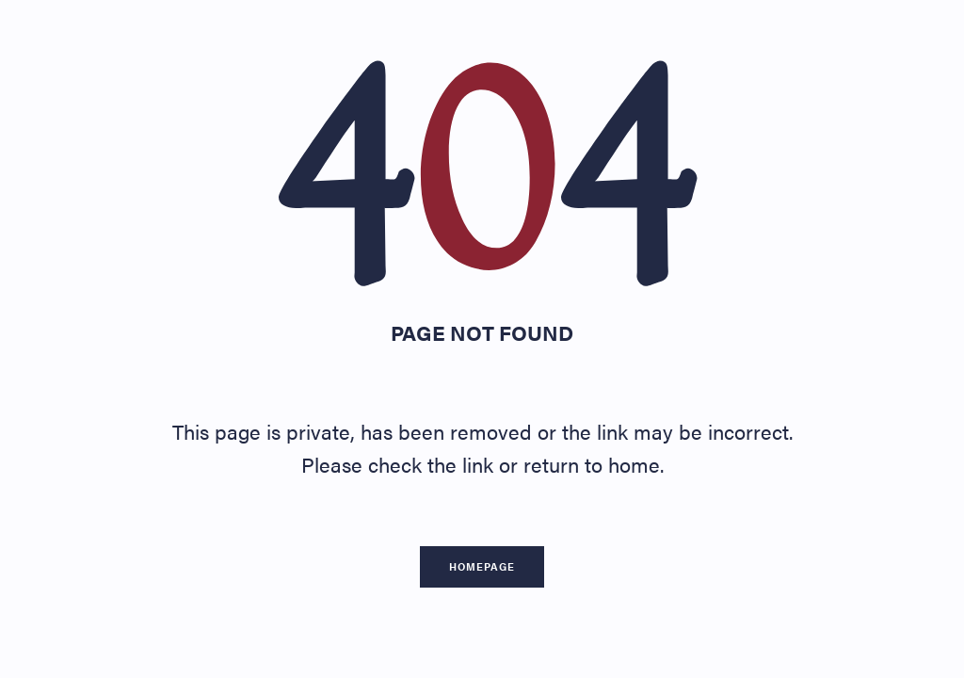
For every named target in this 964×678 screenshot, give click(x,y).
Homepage (482, 566)
